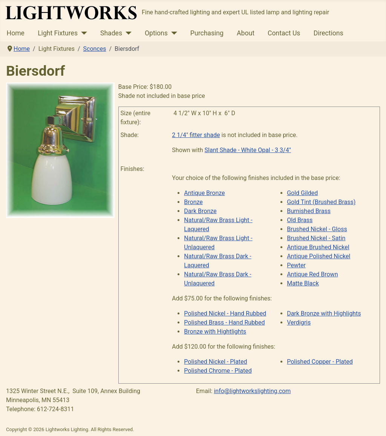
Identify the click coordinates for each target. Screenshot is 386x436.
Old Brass (299, 220)
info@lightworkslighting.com (252, 391)
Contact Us (284, 33)
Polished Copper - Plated (320, 361)
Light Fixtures (58, 33)
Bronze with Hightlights (215, 331)
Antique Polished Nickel (318, 256)
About (245, 33)
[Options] (172, 33)
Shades (111, 33)
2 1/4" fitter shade (196, 135)
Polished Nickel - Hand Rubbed (225, 313)
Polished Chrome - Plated (217, 370)
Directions (328, 33)
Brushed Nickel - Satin (316, 238)
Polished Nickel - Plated (215, 361)
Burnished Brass (309, 211)
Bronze (193, 202)
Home (16, 33)
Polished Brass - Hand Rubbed (224, 322)
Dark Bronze (200, 211)
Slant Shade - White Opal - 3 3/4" (248, 150)
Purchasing (207, 33)
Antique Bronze (204, 193)
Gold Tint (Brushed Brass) (321, 202)
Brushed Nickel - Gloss (317, 229)
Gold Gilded (302, 193)
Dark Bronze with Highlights (324, 313)
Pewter (296, 265)
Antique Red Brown (312, 274)
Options (156, 33)
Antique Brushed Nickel (318, 247)
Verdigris (299, 322)
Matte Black (303, 283)
